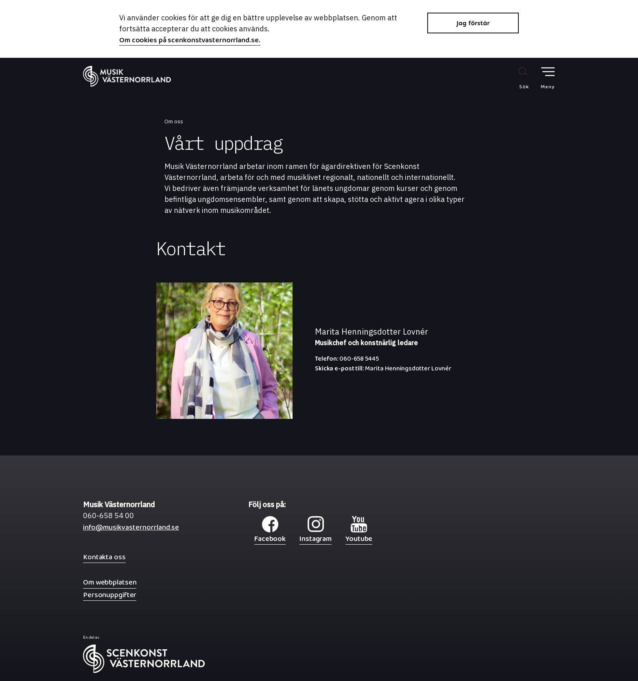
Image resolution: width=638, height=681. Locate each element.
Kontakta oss (104, 557)
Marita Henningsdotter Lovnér (383, 370)
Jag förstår (473, 23)
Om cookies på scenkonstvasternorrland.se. (189, 41)
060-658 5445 (347, 361)
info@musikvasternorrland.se (131, 529)
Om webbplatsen (109, 582)
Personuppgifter (109, 595)
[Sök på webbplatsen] (515, 78)
